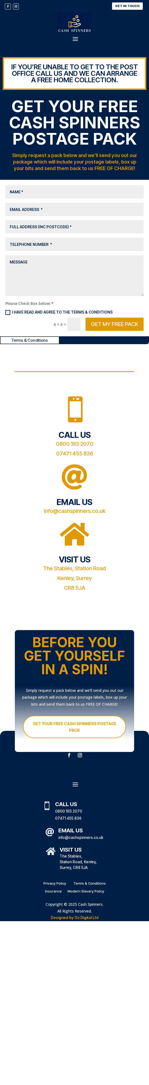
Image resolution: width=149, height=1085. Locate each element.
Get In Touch (127, 6)
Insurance (53, 891)
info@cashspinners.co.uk (74, 511)
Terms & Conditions (89, 883)
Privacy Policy (54, 883)
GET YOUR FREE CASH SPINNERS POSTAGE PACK (74, 726)
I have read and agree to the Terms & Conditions (59, 312)
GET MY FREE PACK (114, 324)
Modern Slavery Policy (85, 891)
